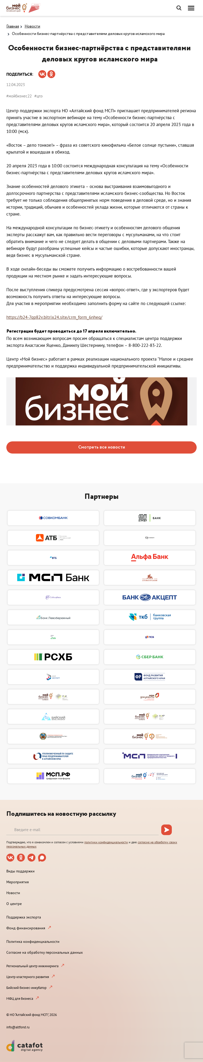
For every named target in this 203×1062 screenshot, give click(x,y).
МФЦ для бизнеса (19, 998)
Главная (12, 26)
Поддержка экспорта (23, 917)
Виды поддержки (20, 871)
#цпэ (38, 95)
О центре (14, 903)
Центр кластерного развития (27, 977)
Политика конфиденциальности (32, 941)
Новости (32, 26)
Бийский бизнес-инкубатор (26, 987)
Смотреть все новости (101, 447)
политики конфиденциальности (106, 842)
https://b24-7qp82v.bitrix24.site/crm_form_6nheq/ (54, 317)
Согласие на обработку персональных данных (44, 952)
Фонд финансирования (25, 928)
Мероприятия (17, 882)
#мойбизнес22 (19, 95)
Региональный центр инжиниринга (32, 966)
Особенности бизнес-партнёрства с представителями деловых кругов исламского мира (88, 34)
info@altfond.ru (18, 1027)
